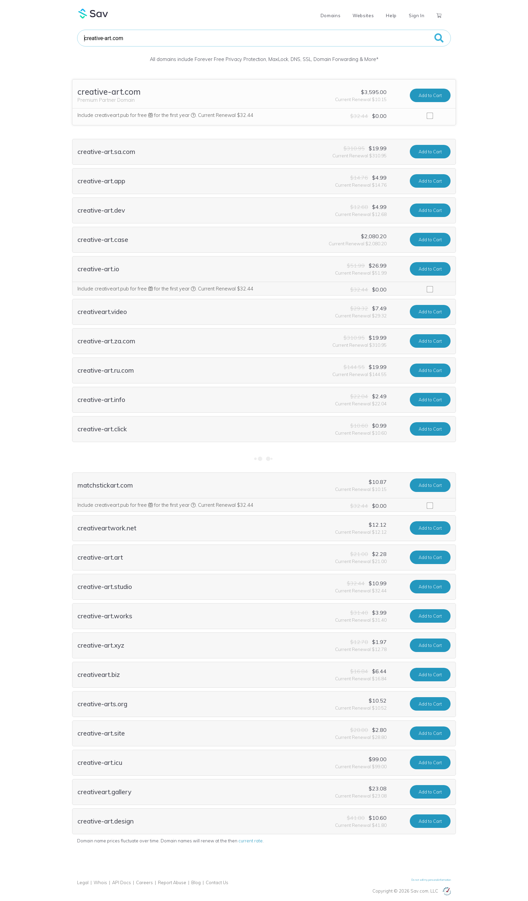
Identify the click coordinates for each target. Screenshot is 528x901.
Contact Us (217, 882)
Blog (196, 882)
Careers (144, 882)
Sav (93, 13)
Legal (83, 882)
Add (430, 95)
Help (391, 15)
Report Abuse (172, 882)
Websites (363, 15)
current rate (250, 840)
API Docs (121, 882)
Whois (100, 882)
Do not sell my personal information (431, 879)
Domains (330, 15)
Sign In (416, 15)
